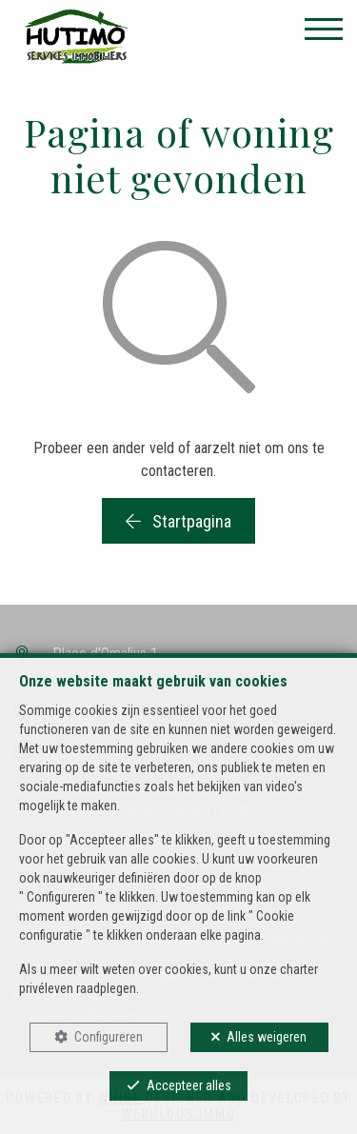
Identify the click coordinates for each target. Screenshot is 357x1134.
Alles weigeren (267, 1036)
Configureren (108, 1036)
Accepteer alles (189, 1085)
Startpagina (178, 521)
